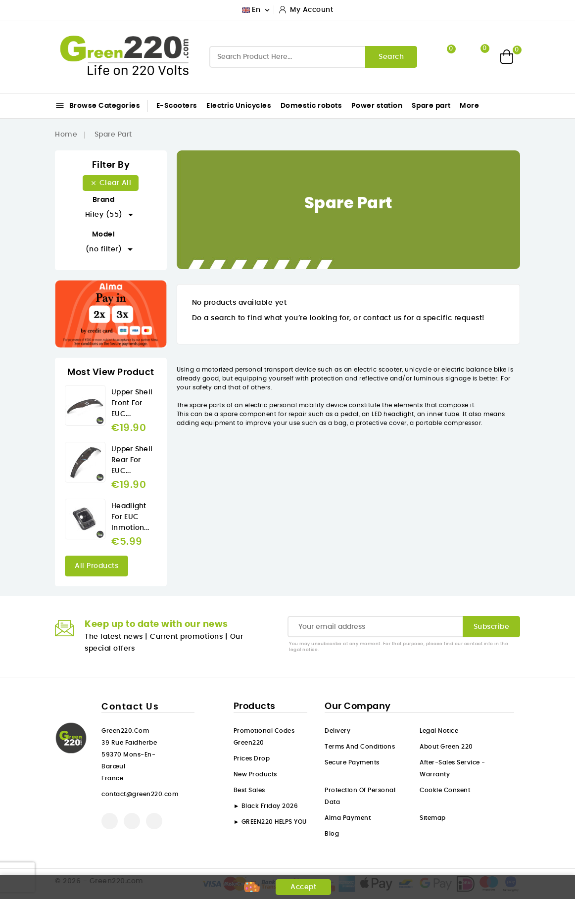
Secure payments (352, 762)
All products (96, 566)
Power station (377, 105)
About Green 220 (446, 747)
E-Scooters (176, 105)
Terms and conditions (360, 747)
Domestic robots (311, 105)
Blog (332, 834)
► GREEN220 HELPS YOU (270, 822)
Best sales (249, 790)
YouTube (132, 821)
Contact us (130, 707)
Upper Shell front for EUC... (131, 403)
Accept (303, 887)
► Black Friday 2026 (266, 806)
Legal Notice (439, 731)
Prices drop (252, 758)
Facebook (109, 821)
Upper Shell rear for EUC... (131, 460)
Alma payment (348, 818)
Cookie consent (445, 790)
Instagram (154, 821)
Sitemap (433, 818)
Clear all (110, 183)
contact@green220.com (139, 794)
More (469, 105)
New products (255, 774)
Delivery (337, 731)
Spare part (431, 105)
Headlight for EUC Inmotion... (130, 517)
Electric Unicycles (238, 105)
